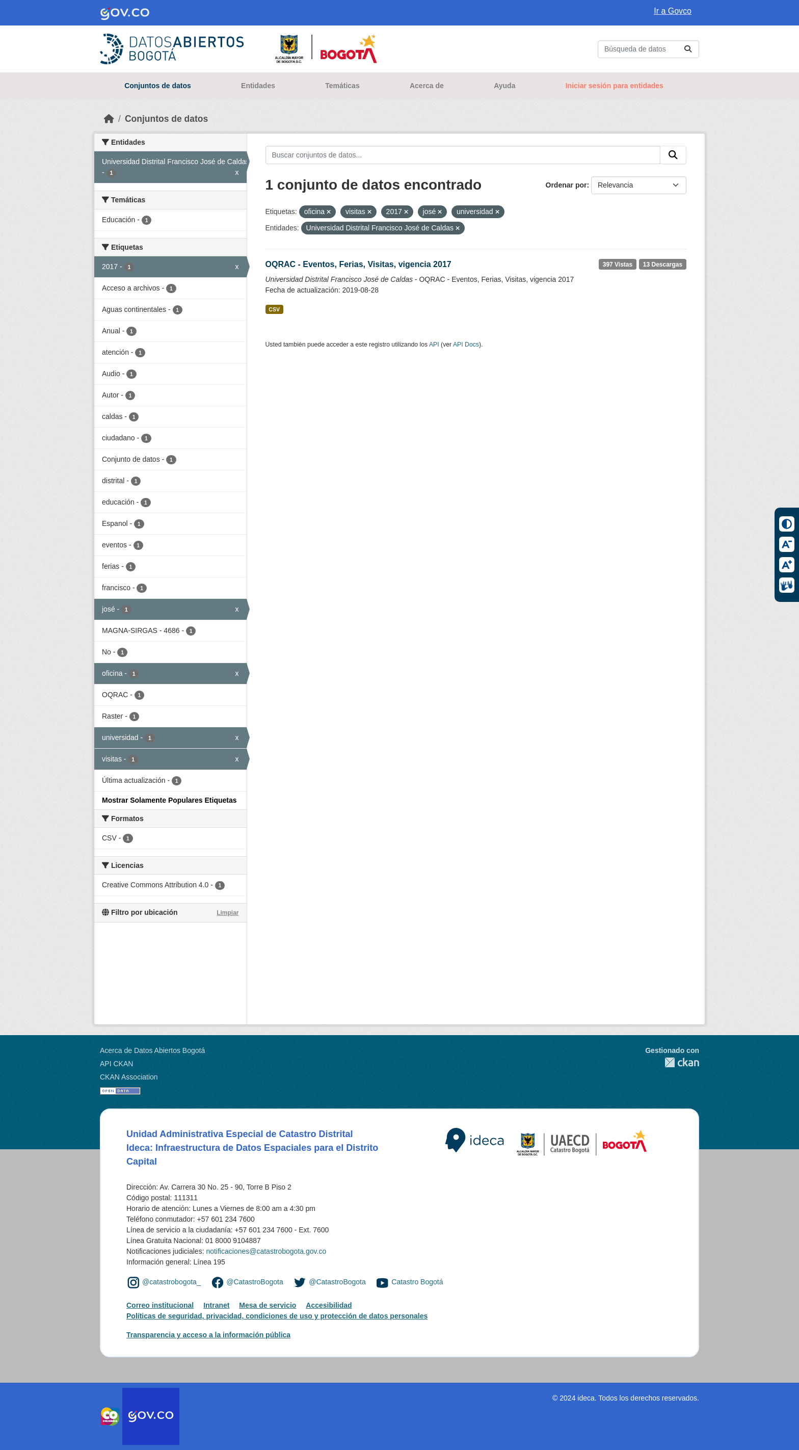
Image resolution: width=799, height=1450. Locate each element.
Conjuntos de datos (157, 86)
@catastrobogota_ (171, 1282)
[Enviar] (688, 49)
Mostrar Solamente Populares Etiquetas (169, 800)
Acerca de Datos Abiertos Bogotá (152, 1050)
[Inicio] (109, 119)
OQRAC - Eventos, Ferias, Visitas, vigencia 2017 (358, 264)
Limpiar (227, 912)
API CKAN (116, 1064)
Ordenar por (566, 185)
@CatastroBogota (254, 1282)
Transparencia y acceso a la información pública (208, 1335)
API (434, 344)
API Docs (466, 344)
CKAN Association (129, 1077)
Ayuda (504, 86)
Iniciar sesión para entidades (614, 86)
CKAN (672, 1062)
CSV (274, 309)
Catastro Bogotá (417, 1282)
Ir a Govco (672, 11)
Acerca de (427, 86)
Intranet (216, 1305)
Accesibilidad (329, 1305)
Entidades (258, 86)
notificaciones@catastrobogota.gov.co (266, 1251)
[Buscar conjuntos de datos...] (648, 49)
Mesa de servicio (267, 1305)
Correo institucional (160, 1305)
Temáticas (342, 86)
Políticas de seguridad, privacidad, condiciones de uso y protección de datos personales (277, 1316)
